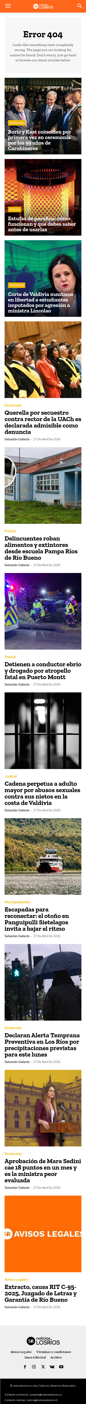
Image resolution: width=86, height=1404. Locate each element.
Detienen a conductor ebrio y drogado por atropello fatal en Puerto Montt (43, 670)
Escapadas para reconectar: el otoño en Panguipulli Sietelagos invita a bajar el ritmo (37, 919)
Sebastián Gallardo (17, 439)
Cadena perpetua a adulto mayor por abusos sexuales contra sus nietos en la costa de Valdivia (42, 793)
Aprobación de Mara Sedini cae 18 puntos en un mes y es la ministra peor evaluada (43, 1170)
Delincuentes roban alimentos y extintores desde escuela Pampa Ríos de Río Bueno (41, 548)
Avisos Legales (16, 1279)
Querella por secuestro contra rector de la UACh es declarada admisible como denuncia (43, 422)
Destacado (16, 123)
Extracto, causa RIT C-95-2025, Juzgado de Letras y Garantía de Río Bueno (41, 1293)
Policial (10, 531)
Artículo (14, 209)
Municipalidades (17, 902)
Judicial (11, 776)
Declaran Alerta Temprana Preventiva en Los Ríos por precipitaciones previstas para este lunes (42, 1044)
